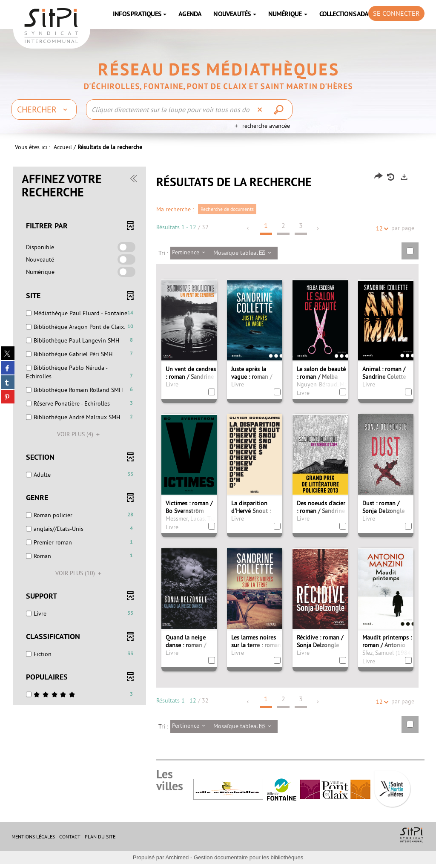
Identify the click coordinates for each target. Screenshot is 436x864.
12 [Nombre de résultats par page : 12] (380, 228)
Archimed (177, 857)
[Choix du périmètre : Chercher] (44, 109)
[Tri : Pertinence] (191, 253)
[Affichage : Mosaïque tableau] (245, 253)
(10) (79, 573)
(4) (79, 434)
